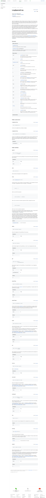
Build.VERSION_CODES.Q (19, 332)
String (14, 105)
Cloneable (22, 14)
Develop (18, 7)
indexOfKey (22, 76)
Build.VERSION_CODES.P (15, 331)
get (20, 68)
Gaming (17, 495)
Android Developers (14, 7)
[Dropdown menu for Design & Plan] (17, 1)
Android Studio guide (36, 497)
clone (21, 62)
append (21, 55)
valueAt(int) (34, 35)
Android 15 (29, 495)
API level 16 (36, 9)
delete (21, 65)
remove (21, 91)
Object (16, 14)
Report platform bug (42, 495)
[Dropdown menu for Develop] (22, 1)
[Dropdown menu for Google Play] (28, 1)
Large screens (24, 496)
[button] (4, 8)
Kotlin (35, 11)
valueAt (21, 110)
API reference (3, 3)
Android (11, 495)
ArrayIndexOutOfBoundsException (28, 331)
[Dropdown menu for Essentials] (11, 1)
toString (21, 105)
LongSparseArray (15, 45)
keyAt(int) (29, 35)
